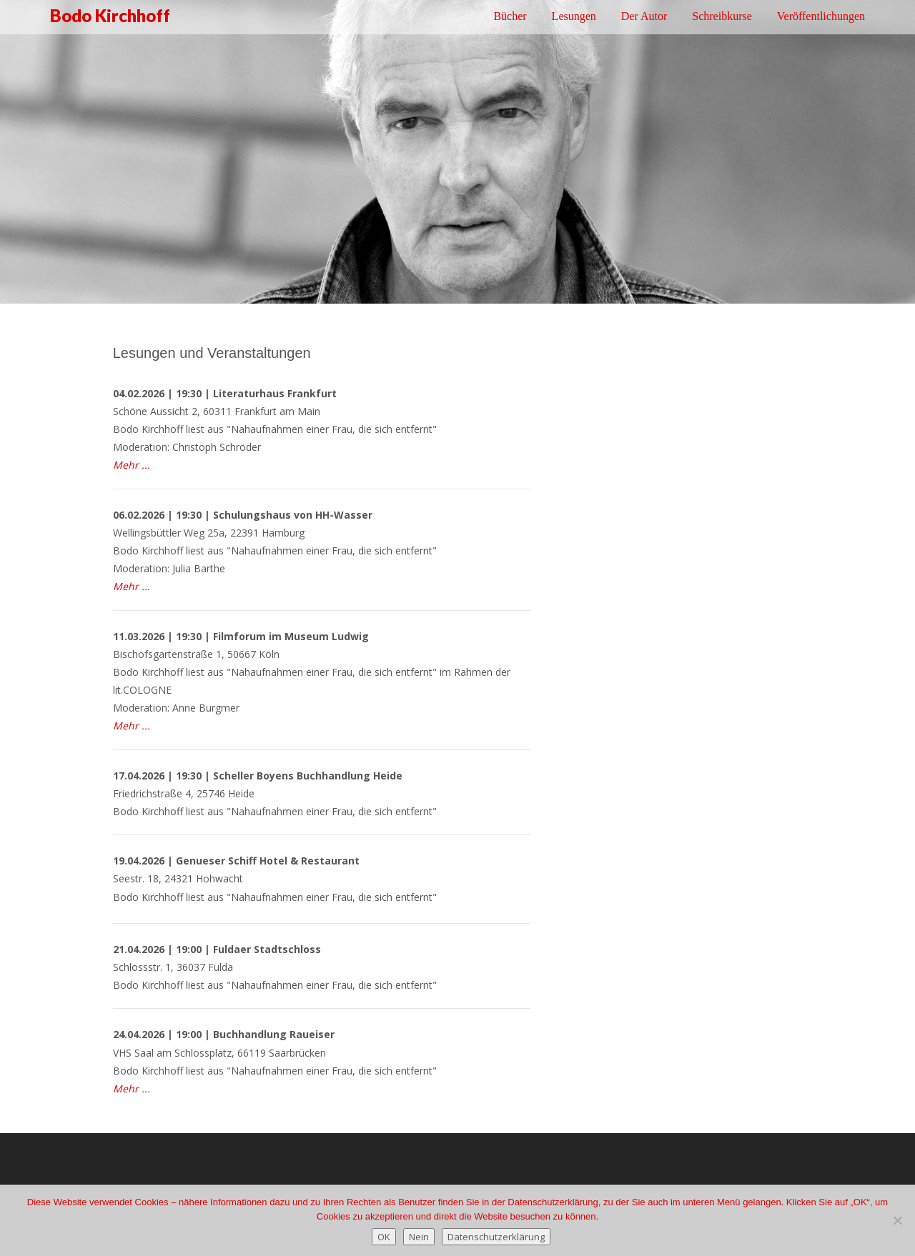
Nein (419, 1236)
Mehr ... (131, 586)
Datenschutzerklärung (496, 1236)
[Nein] (897, 1220)
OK (383, 1236)
